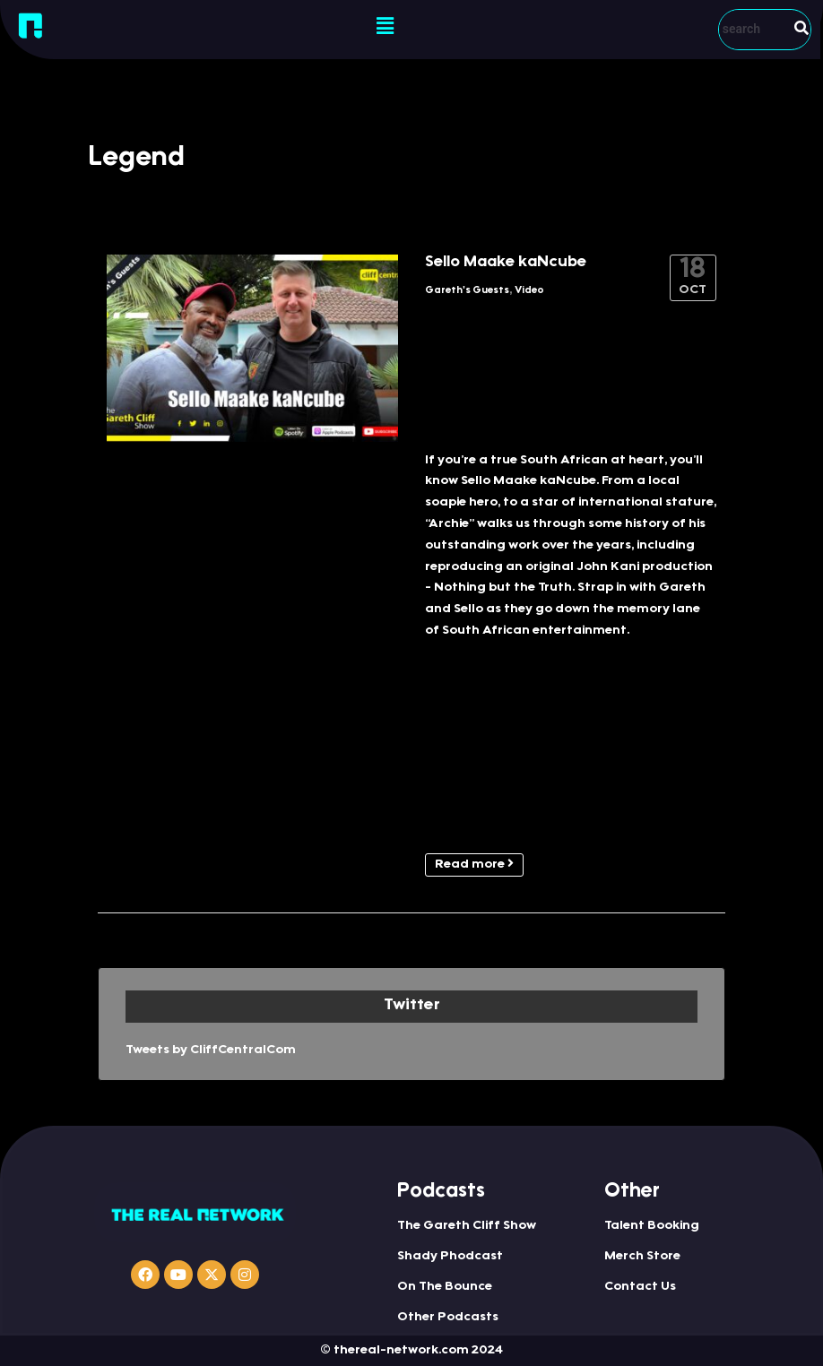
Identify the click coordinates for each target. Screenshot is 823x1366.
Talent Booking (651, 1226)
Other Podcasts (447, 1317)
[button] (384, 27)
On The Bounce (444, 1287)
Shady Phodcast (450, 1256)
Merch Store (642, 1256)
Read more (474, 864)
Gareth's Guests (467, 291)
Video (529, 291)
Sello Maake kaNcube (505, 263)
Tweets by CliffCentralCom (211, 1050)
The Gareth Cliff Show (466, 1226)
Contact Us (640, 1287)
